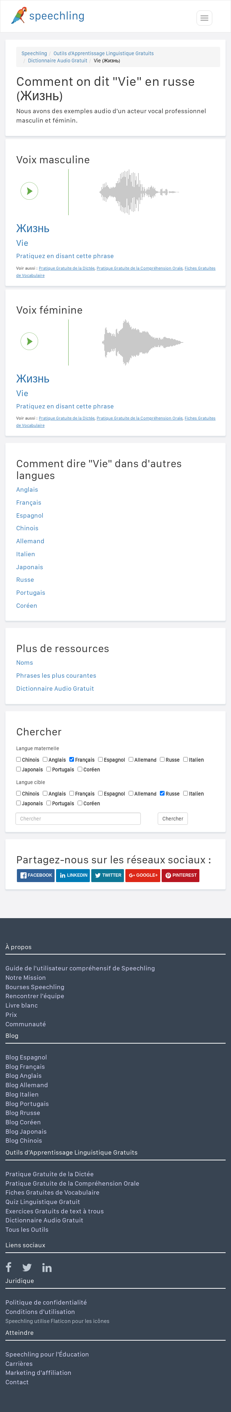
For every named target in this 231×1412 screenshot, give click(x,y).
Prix (11, 1014)
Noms (24, 662)
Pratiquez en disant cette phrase (65, 256)
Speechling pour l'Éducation (47, 1354)
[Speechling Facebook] (12, 1269)
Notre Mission (25, 977)
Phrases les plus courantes (56, 675)
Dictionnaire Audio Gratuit (57, 60)
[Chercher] (78, 819)
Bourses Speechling (34, 987)
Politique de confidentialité (46, 1302)
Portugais (30, 592)
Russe (25, 579)
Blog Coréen (23, 1122)
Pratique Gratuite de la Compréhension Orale (72, 1183)
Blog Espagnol (26, 1057)
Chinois (27, 528)
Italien (25, 554)
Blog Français (25, 1066)
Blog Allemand (26, 1085)
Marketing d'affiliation (38, 1372)
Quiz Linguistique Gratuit (42, 1201)
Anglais (27, 489)
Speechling (34, 53)
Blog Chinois (23, 1140)
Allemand (30, 541)
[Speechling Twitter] (31, 1269)
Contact (17, 1382)
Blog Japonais (26, 1131)
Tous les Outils (26, 1229)
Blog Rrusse (22, 1112)
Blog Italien (22, 1094)
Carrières (19, 1363)
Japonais (29, 567)
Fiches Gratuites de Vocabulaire (52, 1192)
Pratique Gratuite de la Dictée (49, 1174)
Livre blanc (21, 1005)
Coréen (26, 605)
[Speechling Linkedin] (51, 1269)
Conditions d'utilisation (40, 1311)
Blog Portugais (27, 1103)
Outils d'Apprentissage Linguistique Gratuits (104, 53)
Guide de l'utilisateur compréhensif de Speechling (80, 968)
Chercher (172, 819)
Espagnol (29, 515)
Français (28, 502)
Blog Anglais (23, 1075)
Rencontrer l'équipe (34, 996)
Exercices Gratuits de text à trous (54, 1211)
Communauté (25, 1024)
